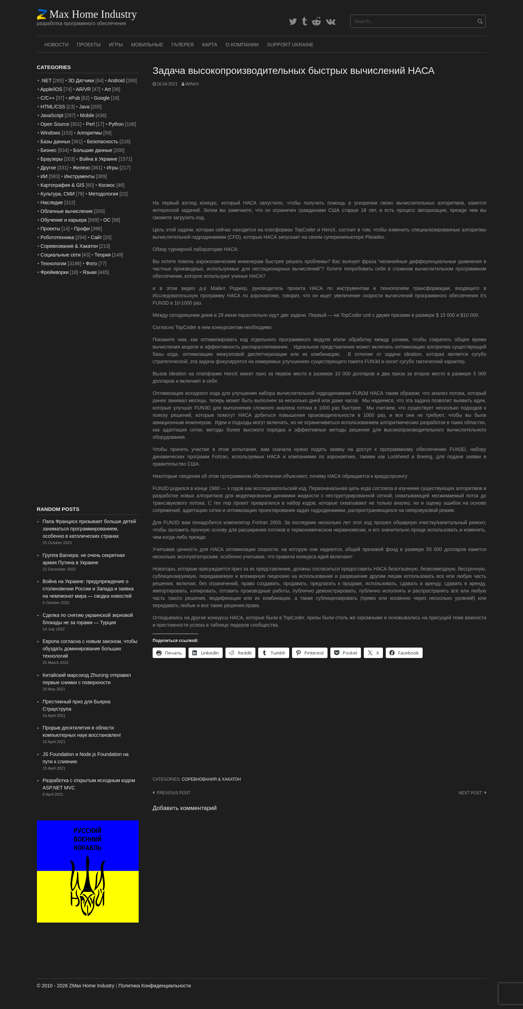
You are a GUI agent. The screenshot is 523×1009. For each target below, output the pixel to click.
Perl (90, 124)
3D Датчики (81, 80)
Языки (90, 272)
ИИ (43, 176)
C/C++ (47, 98)
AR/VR (83, 89)
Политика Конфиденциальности (154, 985)
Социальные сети (60, 255)
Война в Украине (98, 159)
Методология (103, 194)
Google (102, 98)
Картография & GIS (62, 185)
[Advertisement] (319, 143)
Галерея (182, 44)
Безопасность (102, 141)
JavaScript (51, 115)
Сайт (96, 237)
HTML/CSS (52, 106)
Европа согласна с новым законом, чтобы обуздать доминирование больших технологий (90, 649)
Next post (470, 792)
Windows (50, 133)
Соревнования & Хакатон (211, 779)
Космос (107, 185)
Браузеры (51, 159)
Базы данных (55, 141)
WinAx (192, 84)
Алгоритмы (89, 133)
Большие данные (92, 150)
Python (116, 124)
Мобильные (147, 44)
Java (84, 106)
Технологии (53, 263)
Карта (209, 44)
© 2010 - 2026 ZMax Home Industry (76, 985)
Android (116, 80)
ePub (74, 98)
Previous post (174, 792)
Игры (116, 44)
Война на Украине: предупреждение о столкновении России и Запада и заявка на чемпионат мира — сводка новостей (88, 589)
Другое (48, 167)
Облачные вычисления (66, 211)
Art (108, 89)
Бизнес (48, 150)
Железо (81, 167)
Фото (91, 263)
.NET (46, 80)
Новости (57, 44)
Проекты (89, 44)
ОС (106, 220)
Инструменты (79, 176)
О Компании (242, 44)
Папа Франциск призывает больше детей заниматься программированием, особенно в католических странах (89, 529)
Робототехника (57, 237)
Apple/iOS (51, 89)
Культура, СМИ (57, 194)
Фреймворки (54, 272)
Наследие (51, 202)
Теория (102, 255)
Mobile (87, 115)
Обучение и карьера (63, 220)
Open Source (54, 124)
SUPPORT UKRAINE (290, 44)
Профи (82, 228)
